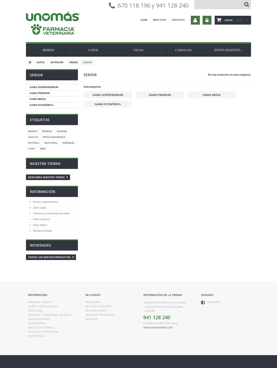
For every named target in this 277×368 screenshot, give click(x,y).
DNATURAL (51, 142)
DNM (43, 148)
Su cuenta (195, 20)
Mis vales (92, 319)
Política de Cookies (40, 327)
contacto (178, 20)
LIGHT (31, 148)
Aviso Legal (39, 207)
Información (42, 191)
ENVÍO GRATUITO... (228, 50)
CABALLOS (183, 50)
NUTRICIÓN (56, 62)
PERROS (48, 50)
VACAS (138, 50)
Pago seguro (39, 224)
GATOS (93, 50)
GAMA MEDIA (38, 99)
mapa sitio (159, 20)
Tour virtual (36, 336)
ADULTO (33, 137)
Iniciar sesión (207, 20)
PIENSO (73, 62)
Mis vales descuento (99, 306)
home (144, 20)
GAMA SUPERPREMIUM (44, 87)
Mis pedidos (93, 302)
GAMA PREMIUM (40, 93)
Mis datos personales (100, 315)
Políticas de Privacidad (43, 332)
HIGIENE (62, 131)
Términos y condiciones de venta (51, 213)
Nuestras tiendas (42, 230)
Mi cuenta (93, 295)
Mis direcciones (96, 310)
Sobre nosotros (41, 219)
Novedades (40, 245)
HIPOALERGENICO (54, 137)
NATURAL (34, 142)
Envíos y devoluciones (45, 201)
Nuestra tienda (45, 163)
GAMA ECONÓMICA (41, 105)
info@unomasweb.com (158, 327)
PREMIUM (68, 142)
